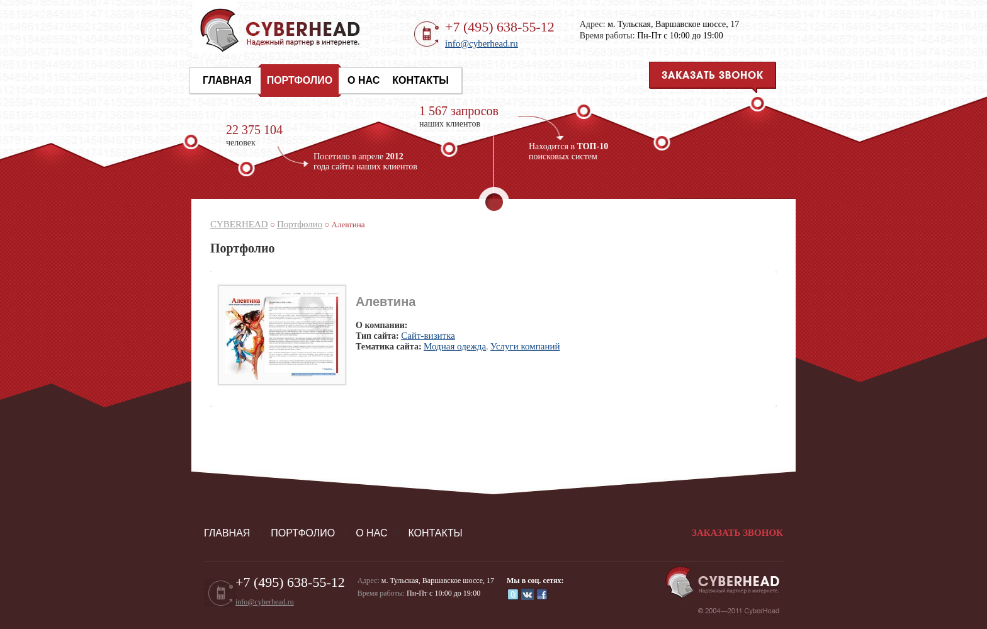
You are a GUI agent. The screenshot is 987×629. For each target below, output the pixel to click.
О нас (363, 80)
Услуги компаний (525, 346)
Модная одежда (455, 346)
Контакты (420, 80)
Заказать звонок (737, 533)
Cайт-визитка (428, 336)
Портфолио (299, 80)
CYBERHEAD (239, 224)
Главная (227, 80)
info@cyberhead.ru (481, 43)
